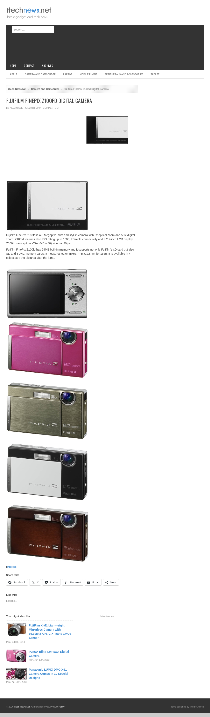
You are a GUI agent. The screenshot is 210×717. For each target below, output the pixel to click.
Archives (47, 65)
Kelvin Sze (16, 108)
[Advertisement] (106, 32)
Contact (29, 65)
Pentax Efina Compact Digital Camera (49, 653)
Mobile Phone (88, 74)
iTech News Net (17, 89)
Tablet (155, 74)
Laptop (67, 74)
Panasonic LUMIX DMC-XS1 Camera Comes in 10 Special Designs (48, 673)
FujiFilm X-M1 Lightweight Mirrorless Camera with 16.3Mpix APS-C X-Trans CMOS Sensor (50, 631)
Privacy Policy (57, 706)
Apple (14, 74)
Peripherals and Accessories (124, 74)
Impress (11, 566)
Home (13, 65)
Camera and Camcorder (40, 74)
